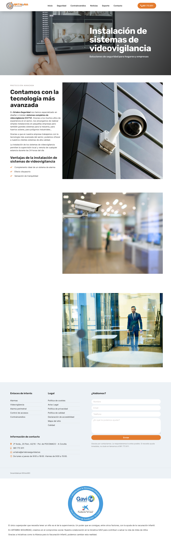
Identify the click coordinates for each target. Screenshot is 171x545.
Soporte (105, 5)
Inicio (50, 5)
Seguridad (61, 5)
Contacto (118, 5)
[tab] (11, 78)
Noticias (94, 5)
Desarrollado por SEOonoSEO (20, 473)
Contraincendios (78, 5)
